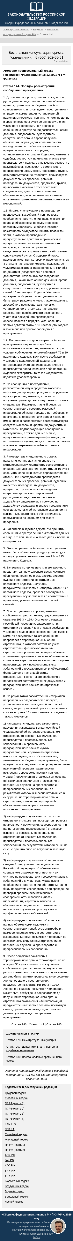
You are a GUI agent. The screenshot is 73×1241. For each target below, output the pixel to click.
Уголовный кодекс (16, 1098)
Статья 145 (54, 1024)
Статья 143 (19, 1024)
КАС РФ (10, 1165)
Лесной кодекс (14, 1201)
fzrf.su (36, 1237)
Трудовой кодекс (15, 1093)
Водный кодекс (14, 1191)
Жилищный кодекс (16, 1139)
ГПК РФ (10, 1129)
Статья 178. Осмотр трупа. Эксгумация (31, 1040)
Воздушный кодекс (17, 1186)
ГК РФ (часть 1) (14, 1103)
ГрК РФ (9, 1160)
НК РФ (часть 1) (15, 1144)
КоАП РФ (10, 1124)
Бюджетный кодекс (17, 1181)
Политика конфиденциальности (36, 1233)
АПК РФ (10, 1155)
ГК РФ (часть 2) (14, 1108)
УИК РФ (10, 1170)
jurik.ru (65, 61)
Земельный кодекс (16, 1196)
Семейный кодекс (16, 1134)
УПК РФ (10, 1175)
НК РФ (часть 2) (15, 1149)
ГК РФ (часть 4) (14, 1118)
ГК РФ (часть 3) (14, 1113)
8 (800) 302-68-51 (49, 57)
